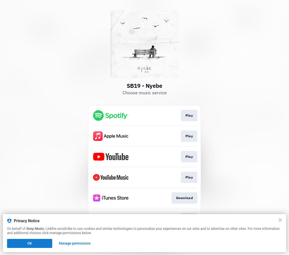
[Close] (280, 220)
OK (29, 243)
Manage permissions (75, 243)
